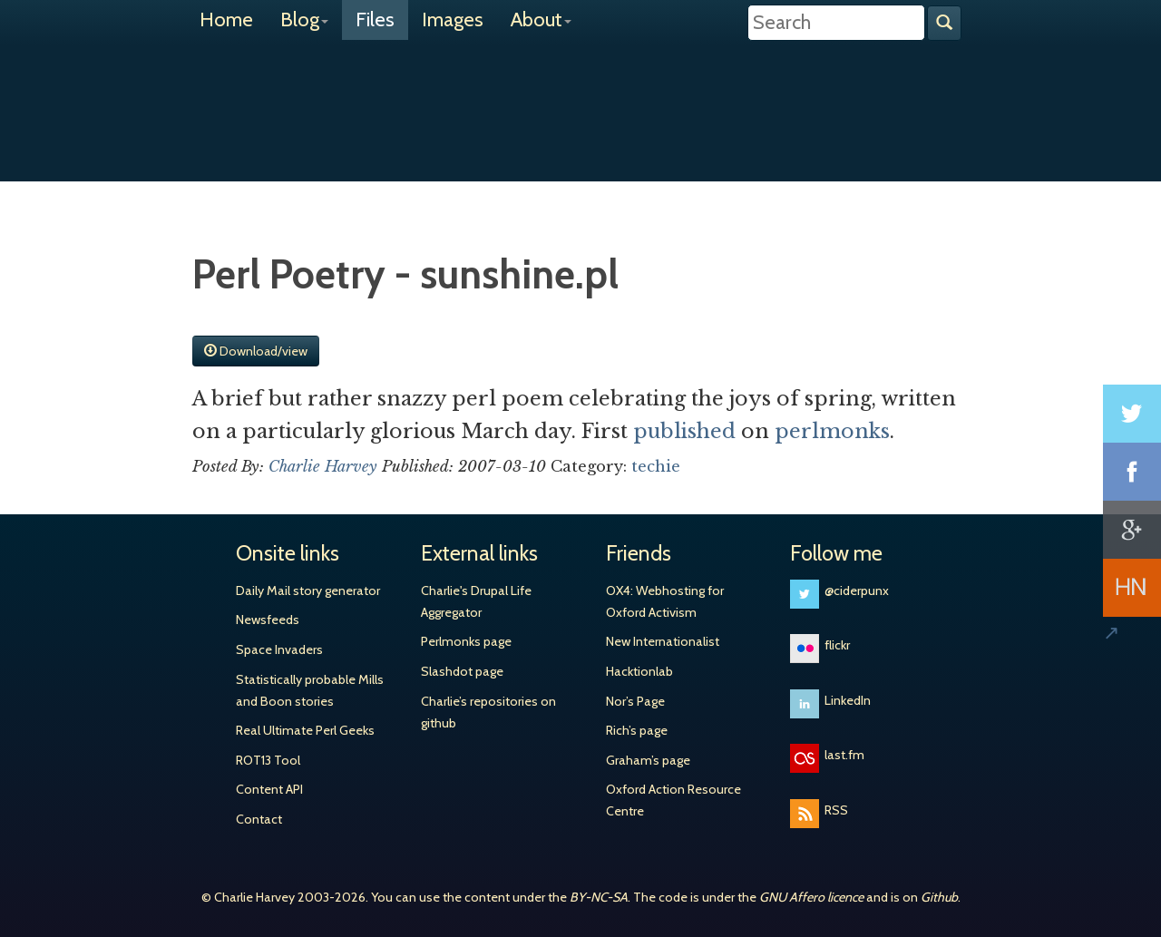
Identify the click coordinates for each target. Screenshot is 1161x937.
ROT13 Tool (268, 760)
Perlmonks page (466, 641)
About (541, 19)
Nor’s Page (635, 701)
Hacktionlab (639, 671)
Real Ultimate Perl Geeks (305, 730)
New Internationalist (662, 641)
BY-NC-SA (599, 897)
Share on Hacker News (1132, 588)
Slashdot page (462, 671)
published (684, 431)
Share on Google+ (1132, 530)
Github (939, 897)
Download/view (255, 351)
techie (655, 466)
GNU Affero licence (811, 897)
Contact (259, 819)
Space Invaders (279, 649)
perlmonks (832, 431)
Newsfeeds (267, 619)
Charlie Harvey (580, 97)
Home (226, 19)
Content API (269, 789)
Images (452, 19)
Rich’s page (637, 730)
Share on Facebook (1132, 472)
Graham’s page (648, 760)
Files (375, 19)
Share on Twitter (1132, 414)
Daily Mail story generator (308, 590)
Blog (304, 19)
